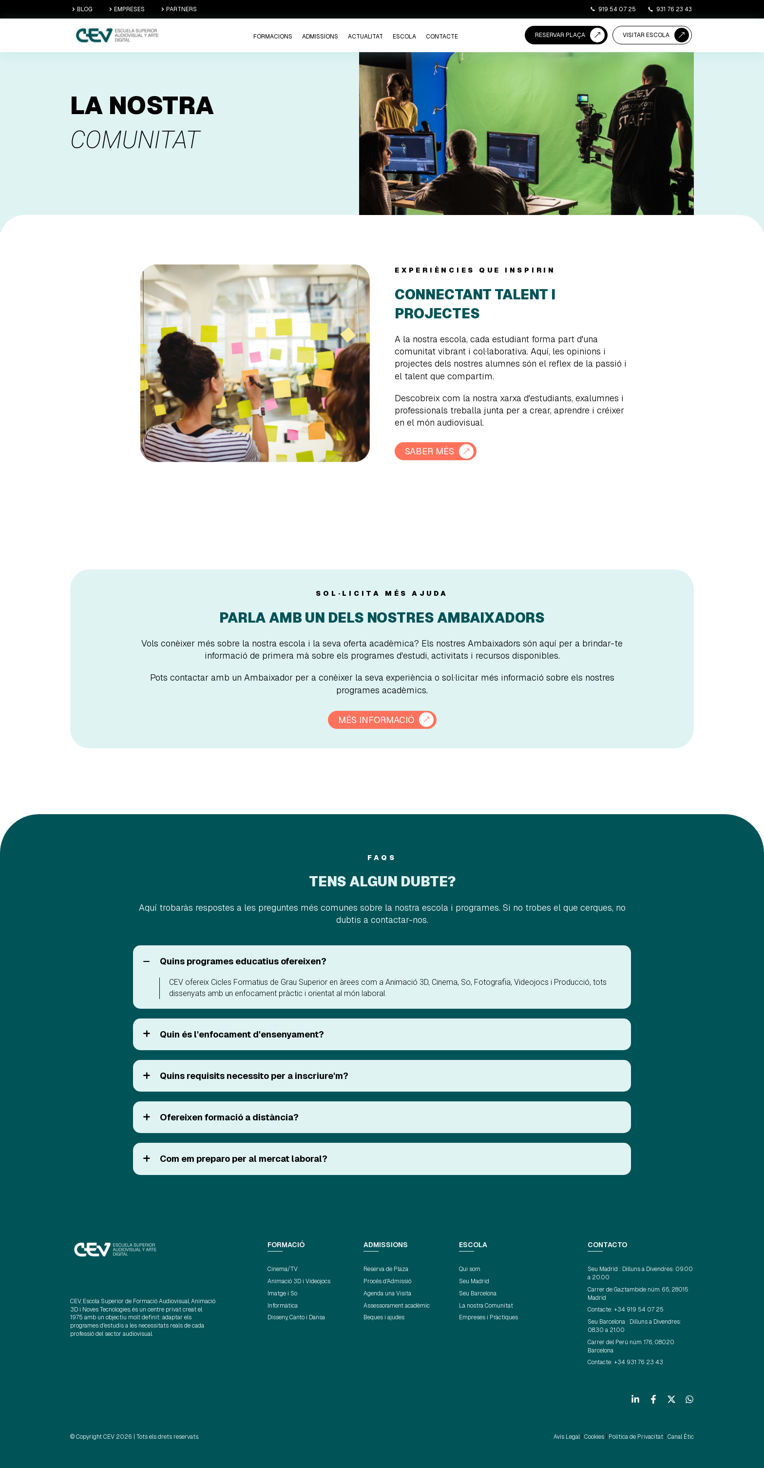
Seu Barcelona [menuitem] (478, 1293)
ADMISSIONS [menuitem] (320, 36)
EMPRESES (127, 9)
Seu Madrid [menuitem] (474, 1281)
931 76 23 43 (670, 9)
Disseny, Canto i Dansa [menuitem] (296, 1317)
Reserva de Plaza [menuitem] (385, 1269)
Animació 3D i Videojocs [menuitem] (298, 1281)
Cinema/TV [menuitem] (282, 1269)
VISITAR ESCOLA (646, 35)
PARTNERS (179, 9)
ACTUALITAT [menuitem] (365, 36)
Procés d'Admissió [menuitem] (387, 1281)
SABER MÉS (429, 451)
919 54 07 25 (613, 9)
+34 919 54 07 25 (639, 1309)
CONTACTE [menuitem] (442, 36)
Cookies (594, 1437)
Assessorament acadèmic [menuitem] (396, 1306)
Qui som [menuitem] (469, 1269)
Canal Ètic (681, 1437)
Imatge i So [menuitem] (282, 1293)
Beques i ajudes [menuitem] (383, 1317)
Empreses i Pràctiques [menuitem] (488, 1317)
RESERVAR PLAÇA (560, 35)
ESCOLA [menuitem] (404, 36)
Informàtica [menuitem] (282, 1306)
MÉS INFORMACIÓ (376, 719)
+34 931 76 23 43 (638, 1362)
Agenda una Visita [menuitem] (387, 1293)
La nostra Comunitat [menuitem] (486, 1306)
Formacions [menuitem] (272, 36)
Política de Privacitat (636, 1437)
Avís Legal (567, 1437)
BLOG (82, 9)
